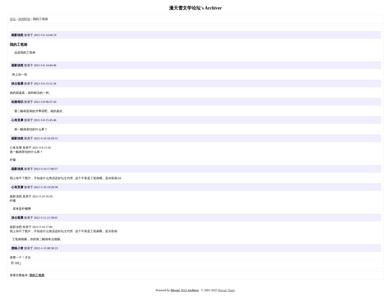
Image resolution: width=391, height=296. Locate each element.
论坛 (13, 19)
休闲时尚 (24, 19)
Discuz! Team (226, 290)
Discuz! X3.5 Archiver (185, 290)
